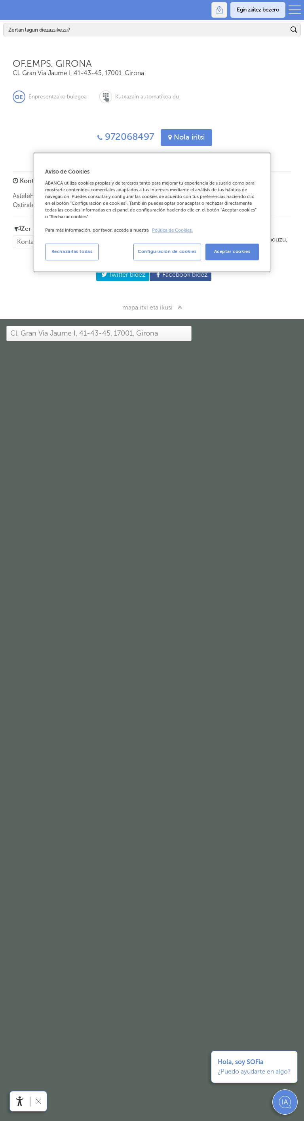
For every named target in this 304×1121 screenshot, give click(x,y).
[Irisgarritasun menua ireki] (20, 1101)
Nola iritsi (186, 137)
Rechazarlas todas (72, 252)
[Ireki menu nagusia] (294, 10)
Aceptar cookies (232, 252)
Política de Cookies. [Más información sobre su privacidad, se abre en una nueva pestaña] (172, 230)
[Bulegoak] (219, 10)
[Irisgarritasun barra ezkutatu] (38, 1101)
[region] (152, 213)
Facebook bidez (178, 274)
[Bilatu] (146, 29)
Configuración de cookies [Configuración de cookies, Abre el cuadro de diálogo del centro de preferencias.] (167, 252)
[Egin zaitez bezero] (257, 10)
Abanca (10, 10)
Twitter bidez (120, 274)
